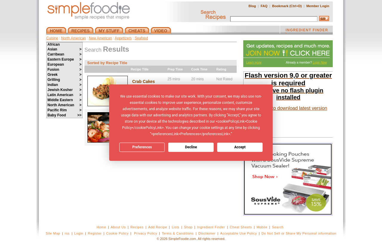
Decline (191, 147)
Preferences (142, 147)
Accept (240, 147)
